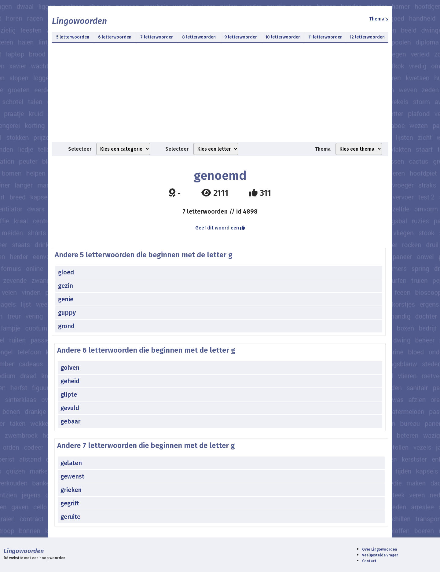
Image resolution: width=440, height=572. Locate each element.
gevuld (70, 408)
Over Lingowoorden (379, 549)
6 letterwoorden (114, 37)
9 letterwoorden (241, 37)
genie (65, 299)
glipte (69, 394)
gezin (65, 285)
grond (66, 326)
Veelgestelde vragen (380, 555)
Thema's (378, 19)
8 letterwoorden (199, 37)
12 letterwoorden (367, 37)
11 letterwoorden (325, 37)
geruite (70, 516)
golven (70, 367)
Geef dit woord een (220, 228)
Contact (369, 561)
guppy (67, 312)
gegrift (70, 503)
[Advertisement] (220, 96)
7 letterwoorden (157, 37)
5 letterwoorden (72, 37)
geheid (70, 381)
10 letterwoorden (283, 37)
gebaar (70, 421)
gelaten (71, 463)
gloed (66, 272)
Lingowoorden (79, 21)
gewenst (72, 476)
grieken (71, 489)
